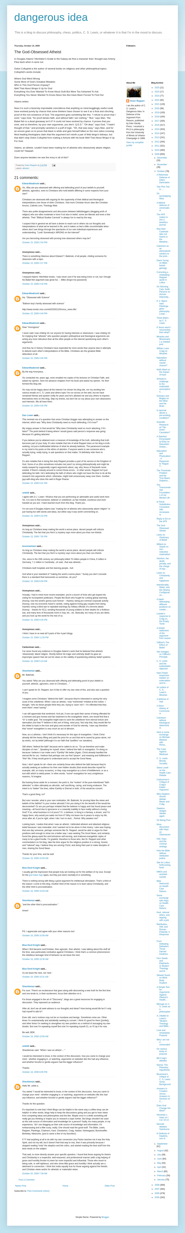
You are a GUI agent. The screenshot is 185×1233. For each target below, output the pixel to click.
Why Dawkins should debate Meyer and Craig (163, 799)
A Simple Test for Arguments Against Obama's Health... (163, 993)
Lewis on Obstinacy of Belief (163, 537)
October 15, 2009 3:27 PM (34, 263)
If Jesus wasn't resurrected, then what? (164, 330)
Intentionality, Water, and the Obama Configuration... (163, 590)
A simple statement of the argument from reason (164, 633)
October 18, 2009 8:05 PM (34, 1072)
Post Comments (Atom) (38, 1191)
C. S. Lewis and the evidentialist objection (163, 665)
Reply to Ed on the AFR (164, 520)
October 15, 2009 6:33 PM (34, 516)
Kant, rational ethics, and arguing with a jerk (163, 916)
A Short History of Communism (163, 710)
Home (65, 1186)
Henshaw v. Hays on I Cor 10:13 (163, 1117)
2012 (157, 141)
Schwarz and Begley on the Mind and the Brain (163, 401)
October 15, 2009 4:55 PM (34, 405)
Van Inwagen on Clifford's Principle (163, 654)
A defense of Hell (162, 700)
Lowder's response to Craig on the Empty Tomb (163, 618)
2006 (157, 1193)
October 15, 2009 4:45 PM (34, 358)
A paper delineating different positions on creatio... (164, 604)
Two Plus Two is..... (163, 188)
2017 (157, 121)
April (159, 1167)
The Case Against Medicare (162, 752)
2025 (157, 87)
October (161, 171)
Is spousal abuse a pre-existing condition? (163, 414)
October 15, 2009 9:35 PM (34, 620)
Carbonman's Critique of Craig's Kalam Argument (163, 784)
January (161, 1179)
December (162, 157)
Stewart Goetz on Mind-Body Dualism (163, 979)
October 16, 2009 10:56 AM (35, 1036)
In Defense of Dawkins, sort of (163, 1136)
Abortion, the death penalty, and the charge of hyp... (164, 563)
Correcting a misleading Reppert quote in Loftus (163, 277)
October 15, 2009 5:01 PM (34, 483)
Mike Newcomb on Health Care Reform (163, 886)
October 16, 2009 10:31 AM (35, 977)
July (159, 1154)
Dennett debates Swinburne (163, 1126)
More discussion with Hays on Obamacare (163, 829)
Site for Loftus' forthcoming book (163, 865)
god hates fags (36, 875)
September (162, 1144)
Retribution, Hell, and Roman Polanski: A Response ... (163, 930)
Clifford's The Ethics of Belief (163, 645)
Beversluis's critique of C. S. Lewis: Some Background (164, 1079)
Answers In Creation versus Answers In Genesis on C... (163, 1095)
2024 (157, 91)
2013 (157, 137)
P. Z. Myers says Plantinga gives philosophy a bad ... (163, 307)
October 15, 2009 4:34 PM (34, 284)
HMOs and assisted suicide (162, 874)
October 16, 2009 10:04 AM (35, 891)
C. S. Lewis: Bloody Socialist (162, 761)
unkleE (25, 493)
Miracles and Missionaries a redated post (163, 340)
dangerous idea (51, 17)
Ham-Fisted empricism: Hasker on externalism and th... (163, 678)
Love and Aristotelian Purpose (163, 1033)
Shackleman (28, 671)
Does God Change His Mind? (163, 1108)
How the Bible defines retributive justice (163, 854)
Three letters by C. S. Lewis (162, 320)
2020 (157, 108)
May (159, 1163)
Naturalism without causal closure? (162, 362)
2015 (157, 129)
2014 (157, 133)
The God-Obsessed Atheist (163, 528)
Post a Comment (27, 1180)
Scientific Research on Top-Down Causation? (163, 427)
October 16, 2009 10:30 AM (35, 959)
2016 (157, 125)
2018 (157, 116)
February (161, 1175)
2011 (157, 146)
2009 (157, 154)
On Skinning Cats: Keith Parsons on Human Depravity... (163, 291)
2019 (157, 112)
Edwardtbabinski (30, 183)
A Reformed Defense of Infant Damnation (163, 179)
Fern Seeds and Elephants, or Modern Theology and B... (163, 964)
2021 (157, 104)
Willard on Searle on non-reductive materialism (163, 549)
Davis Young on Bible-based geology (162, 264)
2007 (157, 1189)
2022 (157, 100)
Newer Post (20, 1186)
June (159, 1159)
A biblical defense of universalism (163, 207)
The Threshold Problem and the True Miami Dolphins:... (163, 475)
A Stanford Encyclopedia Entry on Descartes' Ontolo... (163, 441)
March (160, 1171)
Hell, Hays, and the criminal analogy (162, 843)
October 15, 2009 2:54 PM (34, 242)
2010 (157, 150)
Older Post (110, 1186)
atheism (25, 168)
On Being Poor (164, 820)
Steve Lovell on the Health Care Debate (164, 771)
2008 (157, 1185)
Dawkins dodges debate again (161, 812)
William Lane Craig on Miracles (163, 351)
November (162, 164)
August (160, 1150)
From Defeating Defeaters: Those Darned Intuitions (163, 947)
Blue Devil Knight (31, 868)
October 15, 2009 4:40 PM (34, 313)
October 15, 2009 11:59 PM (35, 637)
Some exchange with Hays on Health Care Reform (162, 902)
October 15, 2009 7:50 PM (34, 536)
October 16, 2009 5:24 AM (34, 661)
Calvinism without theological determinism (163, 723)
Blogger (105, 1217)
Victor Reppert (137, 101)
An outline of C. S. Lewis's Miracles (162, 691)
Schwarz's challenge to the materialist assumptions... (163, 385)
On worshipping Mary (164, 196)
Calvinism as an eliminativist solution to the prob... (163, 251)
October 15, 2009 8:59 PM (34, 581)
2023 (157, 96)
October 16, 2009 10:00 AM (35, 858)
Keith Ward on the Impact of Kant (163, 372)
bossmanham (29, 546)
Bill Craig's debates (162, 1059)
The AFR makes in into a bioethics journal (162, 219)
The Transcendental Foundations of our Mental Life (163, 491)
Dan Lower (27, 415)
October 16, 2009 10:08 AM (35, 935)
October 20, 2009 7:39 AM (34, 1173)
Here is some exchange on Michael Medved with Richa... (163, 738)
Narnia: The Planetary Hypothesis (163, 1067)
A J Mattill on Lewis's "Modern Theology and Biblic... (163, 1021)
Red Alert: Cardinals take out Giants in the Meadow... (163, 235)
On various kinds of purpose (162, 1051)
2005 (157, 1197)
